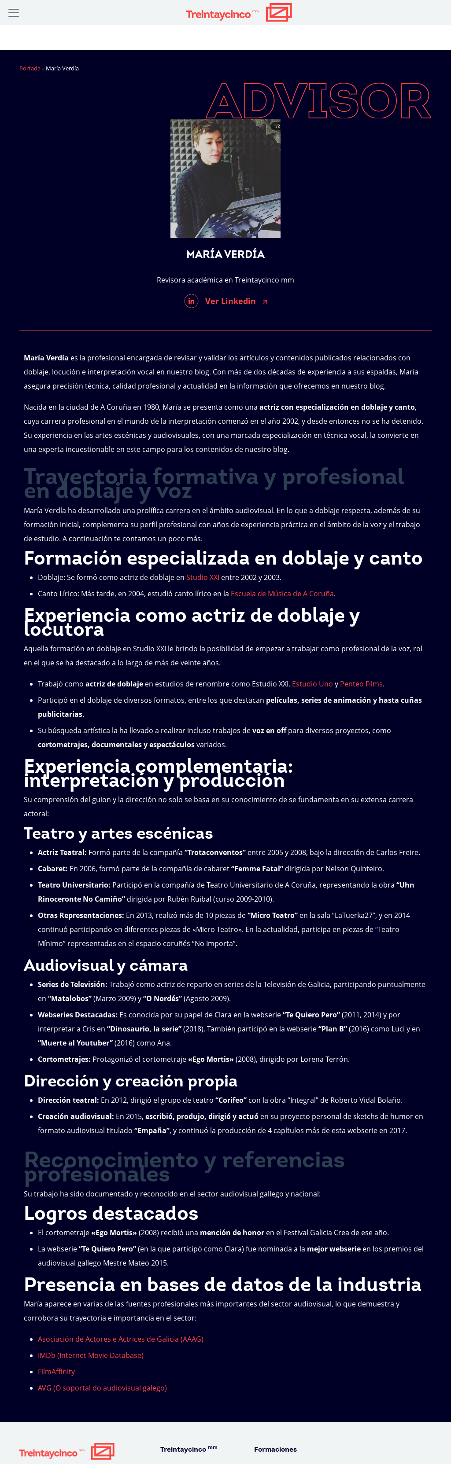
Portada (30, 68)
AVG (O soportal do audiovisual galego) (102, 1388)
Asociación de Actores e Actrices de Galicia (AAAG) (120, 1339)
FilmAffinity (56, 1371)
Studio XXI (202, 577)
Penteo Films (361, 684)
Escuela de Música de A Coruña (282, 593)
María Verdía (225, 255)
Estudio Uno (312, 684)
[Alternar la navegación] (13, 12)
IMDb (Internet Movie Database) (91, 1355)
